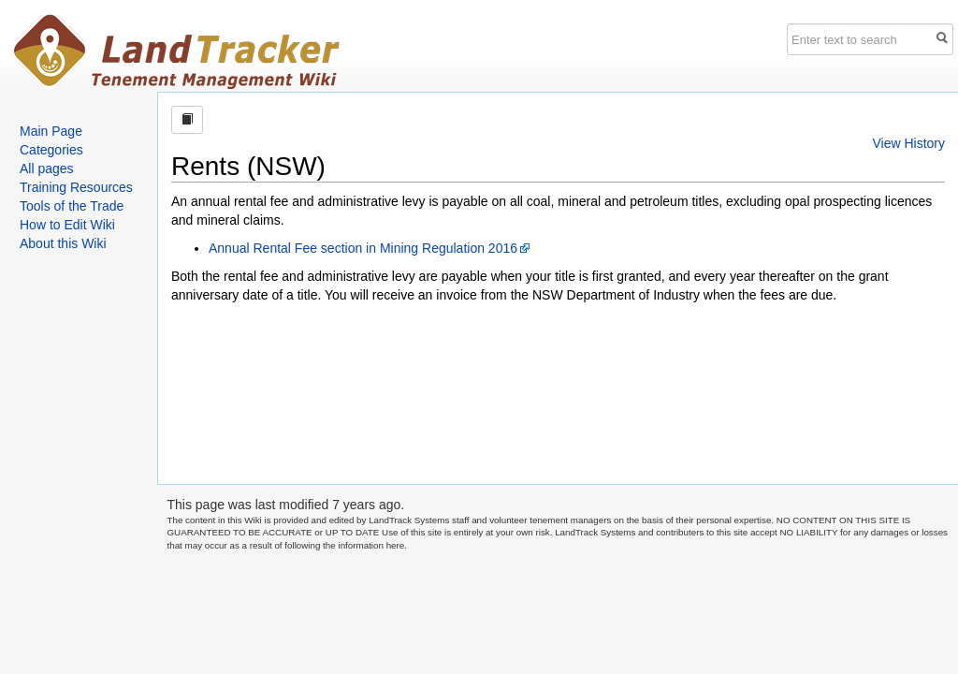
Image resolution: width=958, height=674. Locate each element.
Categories (51, 149)
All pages (47, 168)
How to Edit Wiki (67, 224)
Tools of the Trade (71, 205)
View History (908, 143)
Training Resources (76, 187)
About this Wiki (63, 243)
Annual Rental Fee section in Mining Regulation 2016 (363, 248)
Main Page (51, 131)
